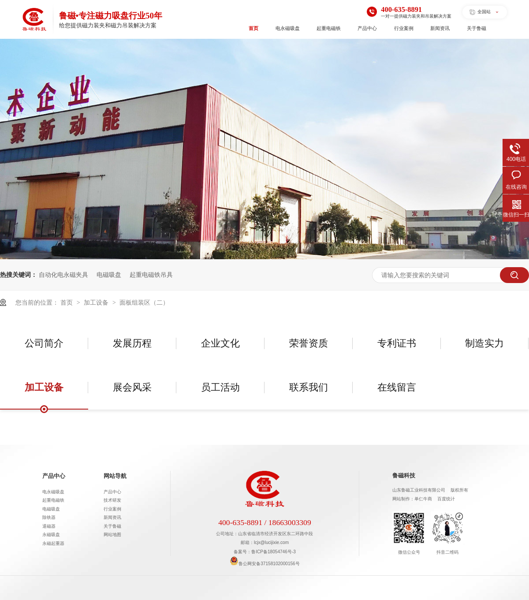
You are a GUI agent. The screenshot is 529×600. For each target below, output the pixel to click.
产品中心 (367, 28)
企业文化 (220, 343)
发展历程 (132, 343)
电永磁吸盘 (288, 28)
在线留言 (396, 387)
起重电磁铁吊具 (151, 274)
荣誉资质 (308, 343)
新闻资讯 (440, 28)
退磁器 (49, 526)
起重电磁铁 (329, 28)
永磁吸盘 (51, 534)
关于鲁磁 (476, 28)
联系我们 (308, 387)
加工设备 (97, 302)
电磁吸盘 (109, 274)
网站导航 (115, 476)
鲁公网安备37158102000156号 (264, 563)
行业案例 (404, 28)
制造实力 (484, 343)
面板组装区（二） (144, 302)
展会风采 (132, 387)
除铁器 (49, 517)
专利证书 (396, 343)
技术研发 (112, 500)
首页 (253, 28)
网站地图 (112, 534)
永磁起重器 (53, 543)
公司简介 (44, 343)
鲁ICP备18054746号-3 (273, 551)
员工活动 (220, 387)
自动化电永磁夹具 (63, 274)
